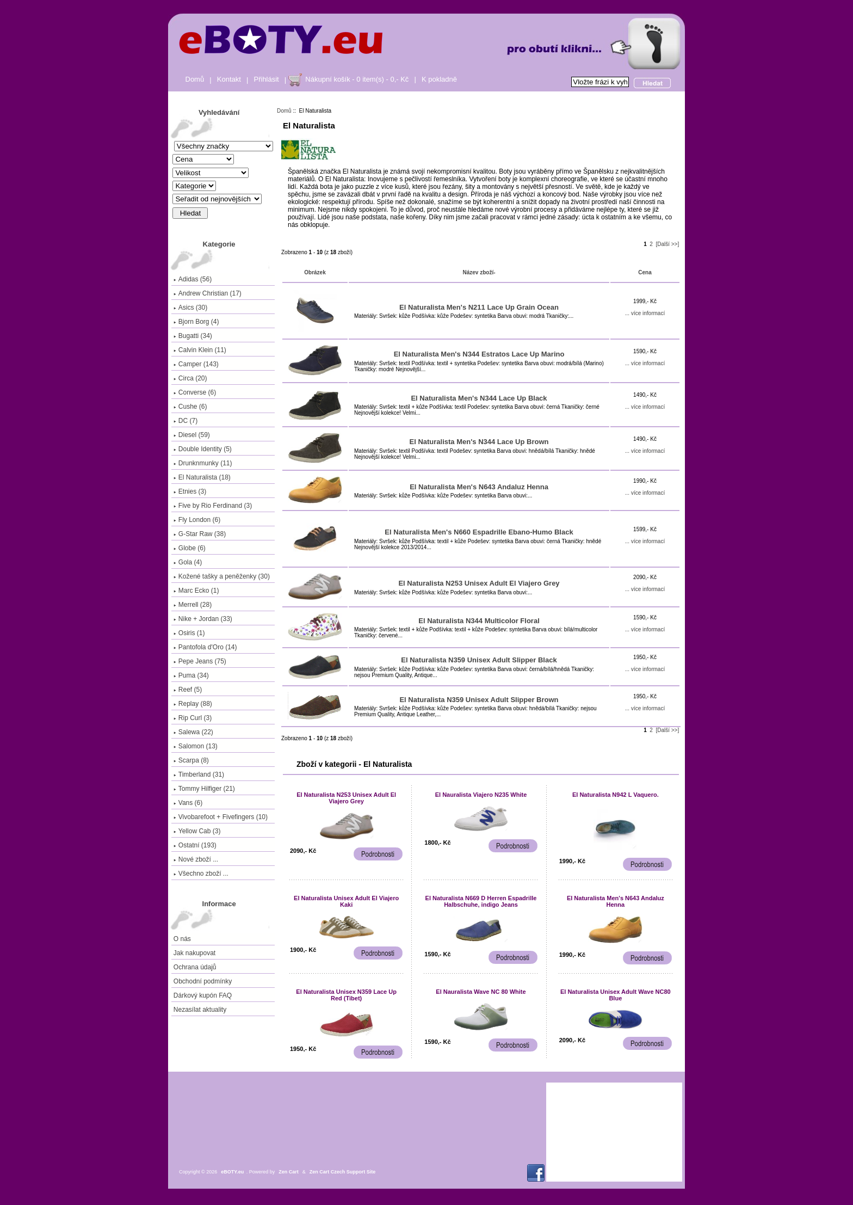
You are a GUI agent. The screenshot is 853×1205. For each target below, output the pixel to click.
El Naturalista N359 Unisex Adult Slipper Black (479, 660)
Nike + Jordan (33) (203, 619)
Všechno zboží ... (201, 873)
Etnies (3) (190, 491)
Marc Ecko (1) (196, 590)
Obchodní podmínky (203, 981)
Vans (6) (188, 803)
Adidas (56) (193, 279)
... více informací (645, 313)
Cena (644, 272)
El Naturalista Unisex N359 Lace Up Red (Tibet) (346, 994)
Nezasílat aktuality (200, 1009)
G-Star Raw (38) (200, 534)
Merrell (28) (193, 604)
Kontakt (229, 79)
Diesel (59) (192, 435)
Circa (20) (190, 378)
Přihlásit (266, 79)
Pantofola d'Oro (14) (205, 647)
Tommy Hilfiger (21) (204, 788)
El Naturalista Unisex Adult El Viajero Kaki (346, 901)
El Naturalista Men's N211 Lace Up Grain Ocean (479, 307)
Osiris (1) (189, 633)
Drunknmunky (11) (203, 463)
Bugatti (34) (193, 336)
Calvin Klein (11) (200, 350)
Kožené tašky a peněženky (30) (222, 576)
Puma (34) (191, 675)
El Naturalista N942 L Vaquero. (615, 794)
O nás (182, 939)
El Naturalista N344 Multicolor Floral (479, 621)
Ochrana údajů (195, 967)
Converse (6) (195, 392)
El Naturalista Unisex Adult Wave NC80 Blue (615, 994)
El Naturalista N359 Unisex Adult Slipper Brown (478, 700)
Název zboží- (478, 272)
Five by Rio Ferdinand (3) (213, 505)
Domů (195, 79)
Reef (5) (188, 689)
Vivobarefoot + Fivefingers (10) (221, 817)
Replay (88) (193, 704)
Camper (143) (196, 364)
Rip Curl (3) (193, 718)
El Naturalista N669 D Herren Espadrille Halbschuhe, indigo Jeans (481, 901)
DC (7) (185, 421)
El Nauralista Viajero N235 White (481, 794)
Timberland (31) (199, 774)
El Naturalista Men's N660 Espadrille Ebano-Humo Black (479, 532)
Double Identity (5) (203, 449)
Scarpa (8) (191, 760)
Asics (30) (190, 307)
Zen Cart (289, 1172)
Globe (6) (190, 548)
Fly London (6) (197, 520)
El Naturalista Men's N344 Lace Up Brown (479, 442)
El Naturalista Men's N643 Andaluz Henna (479, 487)
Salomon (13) (196, 746)
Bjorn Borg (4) (196, 321)
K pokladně (439, 79)
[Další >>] (667, 244)
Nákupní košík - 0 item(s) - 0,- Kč (357, 79)
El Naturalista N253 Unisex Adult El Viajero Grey (478, 583)
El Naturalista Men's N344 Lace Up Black (479, 398)
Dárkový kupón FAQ (203, 995)
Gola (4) (188, 562)
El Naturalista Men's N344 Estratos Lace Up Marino (479, 354)
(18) (202, 477)
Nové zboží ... (196, 859)
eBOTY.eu (232, 1172)
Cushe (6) (190, 406)
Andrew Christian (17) (208, 293)
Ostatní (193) (195, 845)
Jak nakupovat (194, 953)
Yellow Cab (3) (197, 831)
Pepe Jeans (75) (200, 661)
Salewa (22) (193, 732)
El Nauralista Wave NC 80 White (481, 991)
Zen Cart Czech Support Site (343, 1172)
